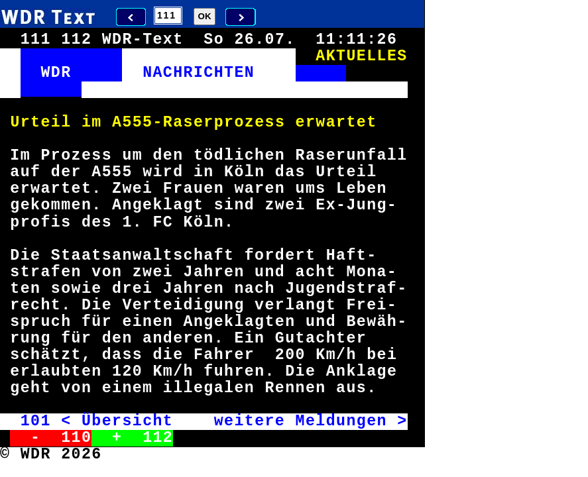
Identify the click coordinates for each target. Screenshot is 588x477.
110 (76, 438)
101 (36, 421)
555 (137, 122)
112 (158, 438)
